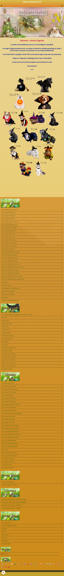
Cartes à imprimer (6, 522)
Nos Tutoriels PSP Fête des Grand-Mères (12, 413)
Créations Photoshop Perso (8, 348)
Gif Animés (4, 528)
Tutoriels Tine (5, 327)
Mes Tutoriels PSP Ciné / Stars (9, 222)
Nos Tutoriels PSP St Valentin (9, 410)
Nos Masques (5, 297)
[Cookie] (3, 572)
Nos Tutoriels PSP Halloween (9, 386)
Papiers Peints (5, 320)
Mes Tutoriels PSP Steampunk (9, 246)
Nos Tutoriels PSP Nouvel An (9, 398)
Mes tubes (4, 317)
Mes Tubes (4, 282)
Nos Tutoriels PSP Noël (7, 395)
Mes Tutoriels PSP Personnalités (10, 225)
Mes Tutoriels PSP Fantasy (8, 234)
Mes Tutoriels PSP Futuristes (9, 243)
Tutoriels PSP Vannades (8, 336)
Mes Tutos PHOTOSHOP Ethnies (9, 261)
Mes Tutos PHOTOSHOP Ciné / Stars (11, 264)
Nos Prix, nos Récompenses (9, 366)
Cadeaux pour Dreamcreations (9, 363)
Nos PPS (4, 532)
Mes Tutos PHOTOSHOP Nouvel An (10, 443)
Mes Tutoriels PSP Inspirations (9, 210)
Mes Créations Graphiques (8, 291)
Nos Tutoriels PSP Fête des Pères (10, 428)
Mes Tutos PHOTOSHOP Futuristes (10, 270)
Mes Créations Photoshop (8, 294)
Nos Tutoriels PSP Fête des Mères (10, 425)
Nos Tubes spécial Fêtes (8, 383)
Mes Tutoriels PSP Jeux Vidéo (9, 228)
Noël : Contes (5, 450)
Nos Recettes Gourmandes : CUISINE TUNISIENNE (14, 502)
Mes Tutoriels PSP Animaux (8, 216)
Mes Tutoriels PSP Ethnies (8, 219)
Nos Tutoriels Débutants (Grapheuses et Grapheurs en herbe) (17, 315)
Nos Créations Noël (6, 465)
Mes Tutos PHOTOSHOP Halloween (10, 431)
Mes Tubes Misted (6, 285)
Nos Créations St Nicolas (8, 462)
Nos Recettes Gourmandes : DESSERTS (11, 505)
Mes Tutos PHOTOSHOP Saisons (10, 255)
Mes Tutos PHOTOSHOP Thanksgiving (11, 434)
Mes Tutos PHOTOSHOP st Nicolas (10, 437)
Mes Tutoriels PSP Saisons (8, 213)
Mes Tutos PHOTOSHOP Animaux (10, 258)
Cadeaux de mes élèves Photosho (10, 300)
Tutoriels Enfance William (8, 482)
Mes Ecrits (4, 537)
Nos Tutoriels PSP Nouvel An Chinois (11, 404)
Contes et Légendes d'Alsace (9, 525)
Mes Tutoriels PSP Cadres (8, 249)
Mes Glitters (5, 345)
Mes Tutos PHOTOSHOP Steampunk (10, 273)
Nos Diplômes (5, 342)
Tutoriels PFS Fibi (6, 333)
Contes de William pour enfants (9, 485)
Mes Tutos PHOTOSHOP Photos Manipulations (13, 279)
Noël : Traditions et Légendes (9, 453)
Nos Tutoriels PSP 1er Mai (8, 422)
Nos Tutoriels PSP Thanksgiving (10, 389)
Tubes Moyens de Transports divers (11, 288)
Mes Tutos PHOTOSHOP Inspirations (11, 252)
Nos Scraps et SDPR (7, 351)
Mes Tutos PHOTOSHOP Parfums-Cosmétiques (13, 267)
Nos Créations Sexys (7, 339)
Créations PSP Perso (7, 324)
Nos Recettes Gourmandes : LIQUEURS (11, 508)
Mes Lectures (5, 541)
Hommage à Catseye (7, 369)
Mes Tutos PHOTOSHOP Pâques (9, 446)
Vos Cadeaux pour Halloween (9, 354)
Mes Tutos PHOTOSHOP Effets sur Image (12, 276)
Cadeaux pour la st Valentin (8, 360)
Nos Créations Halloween (8, 459)
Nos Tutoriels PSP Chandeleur (9, 407)
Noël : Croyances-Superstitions (9, 456)
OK (61, 554)
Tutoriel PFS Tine (6, 330)
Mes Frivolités (5, 535)
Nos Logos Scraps (6, 544)
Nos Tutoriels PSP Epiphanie (9, 401)
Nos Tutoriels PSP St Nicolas (9, 392)
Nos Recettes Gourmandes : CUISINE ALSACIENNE (14, 499)
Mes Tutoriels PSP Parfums (8, 231)
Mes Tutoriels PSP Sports (8, 237)
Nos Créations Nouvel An (8, 468)
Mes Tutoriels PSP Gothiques (9, 240)
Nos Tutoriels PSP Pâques (8, 419)
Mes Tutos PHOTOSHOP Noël (9, 441)
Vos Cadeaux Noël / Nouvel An (9, 357)
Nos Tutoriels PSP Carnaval (8, 416)
